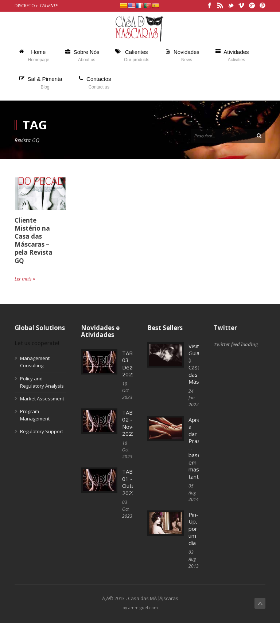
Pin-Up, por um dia (193, 528)
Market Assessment (42, 398)
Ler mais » (25, 278)
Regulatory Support (41, 431)
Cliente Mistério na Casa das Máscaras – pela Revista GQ (33, 240)
